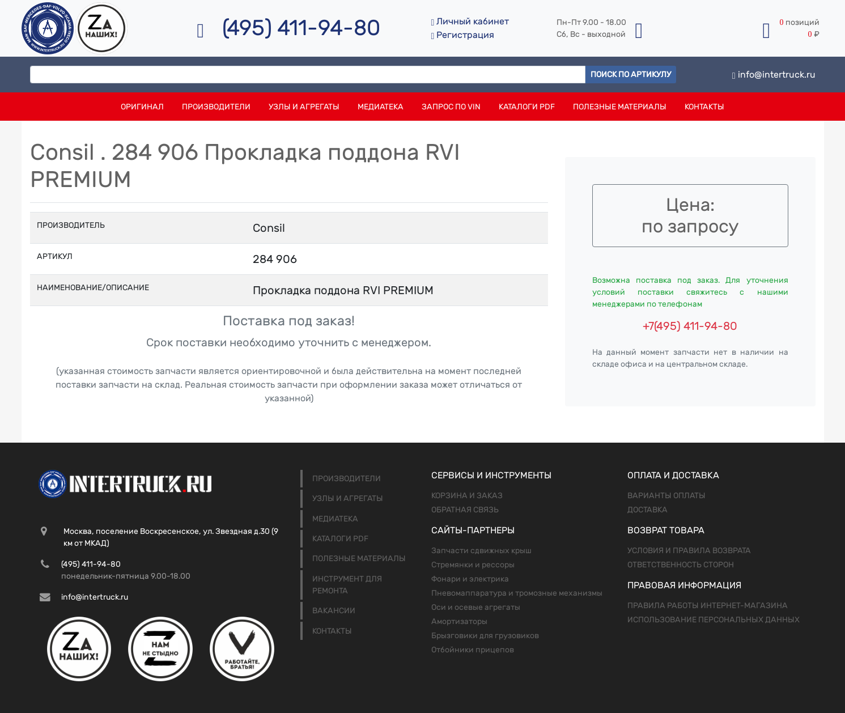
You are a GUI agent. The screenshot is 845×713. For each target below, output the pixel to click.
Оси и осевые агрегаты (475, 607)
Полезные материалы (619, 107)
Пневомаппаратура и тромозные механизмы (516, 593)
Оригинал (142, 107)
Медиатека (381, 107)
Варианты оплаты (666, 495)
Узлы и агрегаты (304, 107)
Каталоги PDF (527, 107)
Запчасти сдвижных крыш (481, 550)
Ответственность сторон (680, 565)
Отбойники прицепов (472, 650)
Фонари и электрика (470, 579)
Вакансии (333, 611)
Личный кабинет (470, 21)
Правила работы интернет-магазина (707, 605)
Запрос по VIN (451, 107)
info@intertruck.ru (774, 74)
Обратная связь (465, 510)
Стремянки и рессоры (473, 565)
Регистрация (463, 34)
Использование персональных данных (713, 620)
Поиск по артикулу (631, 74)
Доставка (647, 510)
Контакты (704, 107)
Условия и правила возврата (689, 550)
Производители (216, 107)
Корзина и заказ (467, 495)
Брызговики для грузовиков (485, 635)
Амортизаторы (459, 621)
